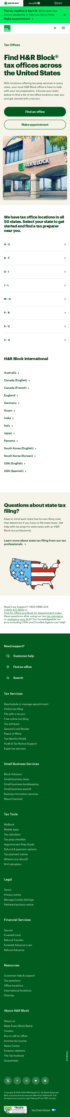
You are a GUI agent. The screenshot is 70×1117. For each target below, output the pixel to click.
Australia (10, 372)
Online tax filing (13, 708)
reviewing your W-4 (19, 619)
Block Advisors (13, 774)
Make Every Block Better (18, 1025)
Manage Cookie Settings (19, 899)
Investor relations (14, 1050)
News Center (12, 1045)
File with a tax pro (14, 713)
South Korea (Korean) (18, 455)
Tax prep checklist (15, 839)
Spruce (8, 930)
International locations (17, 990)
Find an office (35, 111)
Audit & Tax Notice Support (20, 743)
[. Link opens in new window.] (15, 1110)
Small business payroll (17, 788)
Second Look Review (16, 728)
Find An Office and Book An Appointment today (33, 612)
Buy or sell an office (15, 1035)
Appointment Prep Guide (19, 844)
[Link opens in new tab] (8, 1081)
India (7, 418)
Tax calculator (12, 834)
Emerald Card (12, 934)
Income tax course (15, 1040)
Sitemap (9, 995)
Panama (9, 440)
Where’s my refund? (16, 859)
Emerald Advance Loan (18, 944)
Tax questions (12, 980)
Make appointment (17, 18)
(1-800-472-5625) (14, 609)
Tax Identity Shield (15, 738)
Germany (10, 403)
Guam (8, 410)
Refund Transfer (13, 939)
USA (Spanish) (13, 471)
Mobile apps (11, 829)
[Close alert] (64, 15)
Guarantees (11, 1060)
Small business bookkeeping (21, 784)
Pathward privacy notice (18, 904)
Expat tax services (15, 748)
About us (9, 1020)
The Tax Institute (14, 1055)
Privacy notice (12, 894)
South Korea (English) (18, 448)
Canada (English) (15, 380)
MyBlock (9, 824)
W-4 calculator (13, 864)
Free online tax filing (16, 718)
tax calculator (55, 616)
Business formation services (21, 793)
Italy (7, 425)
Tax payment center (16, 854)
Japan (8, 433)
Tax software (11, 723)
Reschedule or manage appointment (26, 703)
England (9, 395)
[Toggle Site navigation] (63, 27)
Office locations (13, 985)
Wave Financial (13, 799)
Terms (7, 889)
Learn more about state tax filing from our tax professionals (35, 542)
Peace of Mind (12, 733)
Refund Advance (14, 949)
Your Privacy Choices (41, 1110)
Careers (8, 1031)
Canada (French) (15, 387)
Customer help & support (19, 975)
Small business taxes (16, 779)
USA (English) (13, 463)
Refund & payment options (20, 849)
